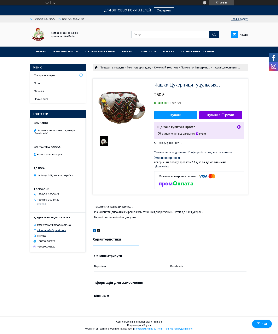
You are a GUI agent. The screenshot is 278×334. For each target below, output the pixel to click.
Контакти (148, 51)
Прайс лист (41, 99)
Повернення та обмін (197, 51)
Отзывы (39, 91)
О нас (37, 83)
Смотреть (164, 10)
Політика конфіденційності (178, 328)
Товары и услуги (44, 75)
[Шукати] (214, 34)
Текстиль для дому (139, 67)
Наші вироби (63, 51)
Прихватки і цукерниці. (195, 67)
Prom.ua (157, 321)
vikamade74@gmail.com (51, 230)
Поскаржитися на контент (148, 328)
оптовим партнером (99, 51)
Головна (39, 51)
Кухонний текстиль (166, 67)
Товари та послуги (112, 67)
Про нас (128, 51)
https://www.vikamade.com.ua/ (54, 224)
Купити (176, 115)
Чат (262, 324)
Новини (168, 51)
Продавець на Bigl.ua (139, 325)
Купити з (220, 115)
